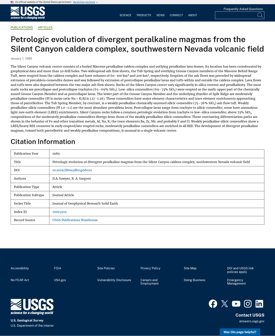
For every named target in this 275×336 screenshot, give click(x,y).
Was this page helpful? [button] (240, 332)
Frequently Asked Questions (243, 9)
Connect (176, 15)
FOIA (57, 268)
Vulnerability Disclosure (114, 280)
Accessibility (20, 268)
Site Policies (106, 268)
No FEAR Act (20, 280)
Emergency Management (236, 282)
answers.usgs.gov (251, 321)
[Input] (239, 15)
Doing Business (194, 280)
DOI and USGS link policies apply (240, 270)
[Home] (28, 18)
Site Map (190, 268)
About (192, 15)
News (160, 15)
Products (144, 15)
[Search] (260, 15)
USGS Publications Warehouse (75, 220)
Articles (45, 27)
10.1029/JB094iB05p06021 (72, 170)
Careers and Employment (150, 282)
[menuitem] (125, 12)
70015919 (59, 212)
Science (125, 15)
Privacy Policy (150, 268)
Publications (22, 27)
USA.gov (60, 280)
